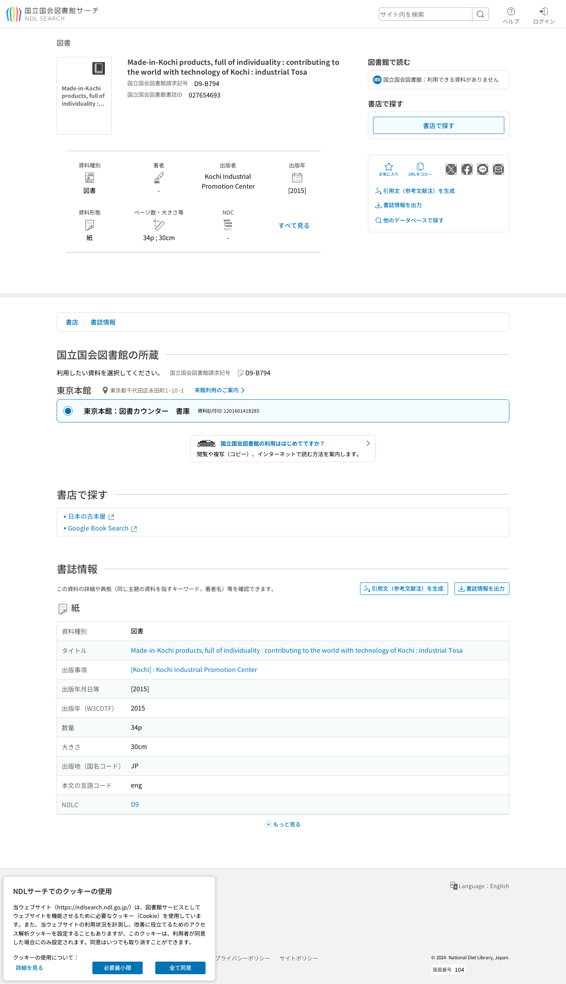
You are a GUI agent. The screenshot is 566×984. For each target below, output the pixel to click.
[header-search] (434, 14)
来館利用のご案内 (221, 390)
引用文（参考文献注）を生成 (415, 191)
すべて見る (294, 225)
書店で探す (438, 125)
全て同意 (180, 967)
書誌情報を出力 (398, 205)
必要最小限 (117, 967)
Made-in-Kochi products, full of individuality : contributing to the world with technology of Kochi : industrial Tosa (297, 650)
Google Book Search (103, 527)
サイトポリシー (298, 958)
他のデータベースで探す (409, 220)
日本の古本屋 (91, 516)
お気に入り (389, 169)
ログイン (544, 14)
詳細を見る (29, 967)
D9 (135, 804)
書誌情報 (103, 322)
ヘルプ (511, 14)
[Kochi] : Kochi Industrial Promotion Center (194, 669)
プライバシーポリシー (242, 958)
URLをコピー (420, 169)
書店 (72, 322)
